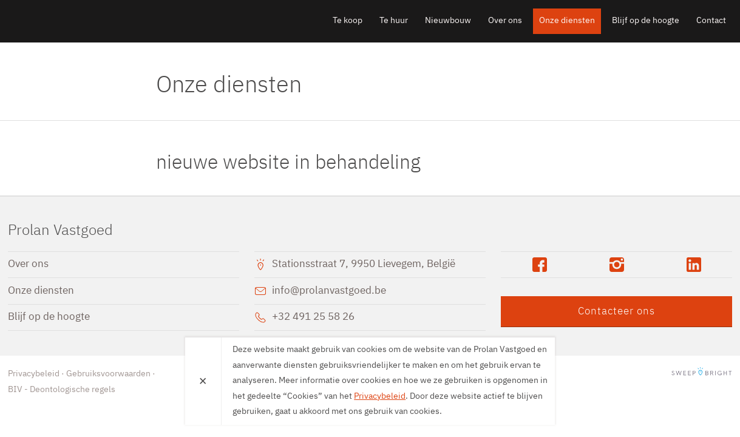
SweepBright (701, 374)
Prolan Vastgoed (78, 20)
